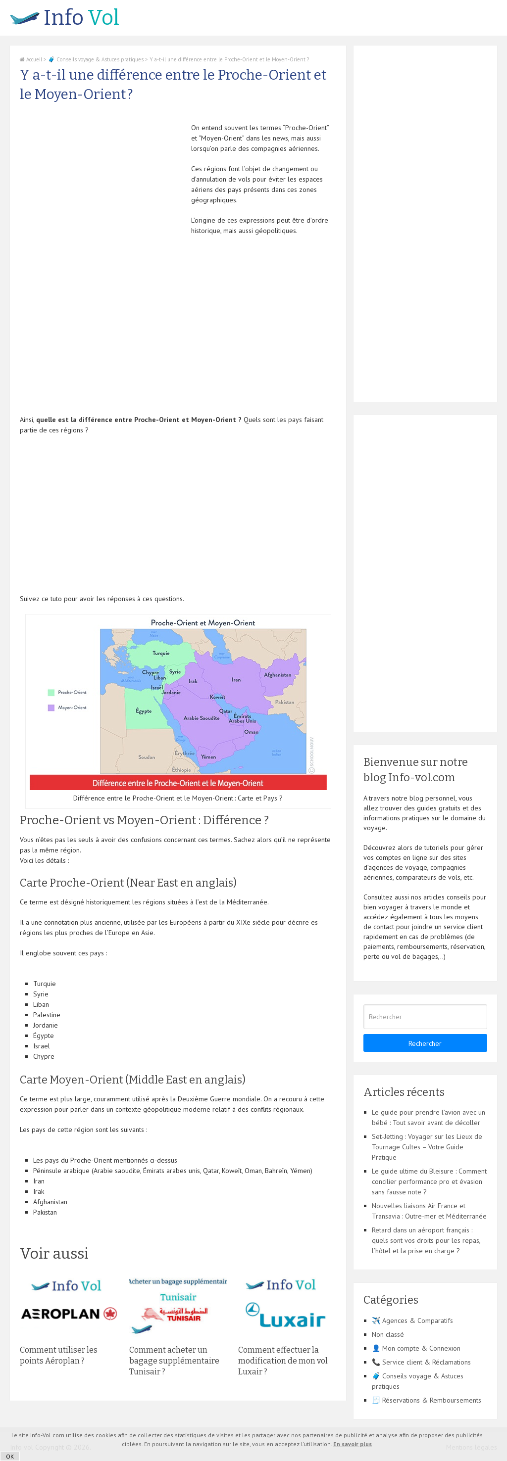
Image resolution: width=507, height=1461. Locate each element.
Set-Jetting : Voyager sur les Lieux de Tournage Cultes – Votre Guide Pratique (427, 1147)
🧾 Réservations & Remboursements (426, 1400)
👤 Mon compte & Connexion (416, 1348)
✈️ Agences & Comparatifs (412, 1320)
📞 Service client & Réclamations (421, 1362)
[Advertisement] (103, 192)
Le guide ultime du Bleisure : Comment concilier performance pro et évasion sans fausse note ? (429, 1181)
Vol (64, 17)
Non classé (388, 1334)
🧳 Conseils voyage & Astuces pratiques (96, 59)
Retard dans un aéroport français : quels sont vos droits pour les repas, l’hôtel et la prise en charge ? (426, 1240)
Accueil (31, 59)
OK (10, 1456)
